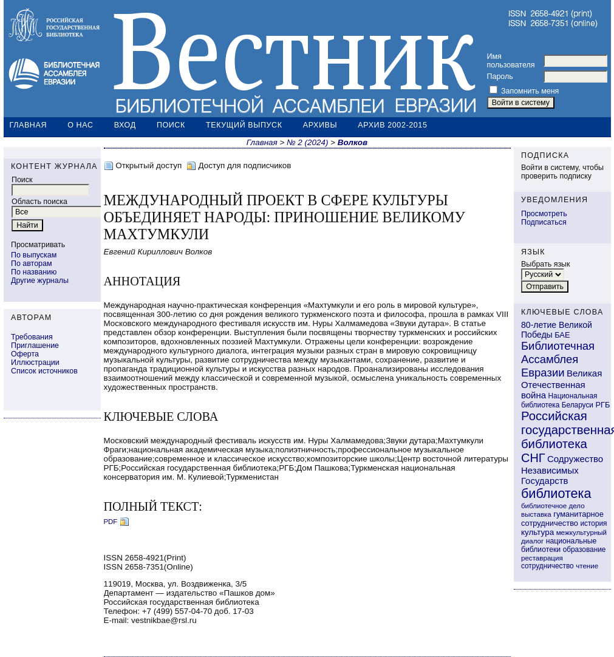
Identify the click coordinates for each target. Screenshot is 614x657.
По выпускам (33, 255)
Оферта (25, 354)
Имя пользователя (511, 60)
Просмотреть (544, 213)
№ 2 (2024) (307, 142)
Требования (32, 337)
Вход (125, 125)
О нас (80, 125)
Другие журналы (40, 280)
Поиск (171, 125)
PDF (111, 521)
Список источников (44, 371)
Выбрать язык (545, 264)
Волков (352, 142)
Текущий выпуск (244, 125)
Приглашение (35, 345)
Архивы (320, 125)
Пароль (500, 76)
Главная (28, 125)
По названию (33, 272)
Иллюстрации (35, 362)
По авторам (31, 263)
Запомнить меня (530, 91)
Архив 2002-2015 (392, 125)
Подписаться (544, 222)
